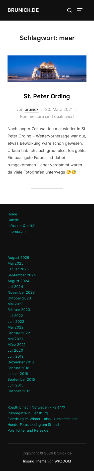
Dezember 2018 (21, 362)
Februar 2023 (19, 309)
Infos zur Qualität (22, 225)
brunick (32, 109)
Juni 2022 (16, 321)
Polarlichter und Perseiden (29, 430)
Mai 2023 (16, 304)
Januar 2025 (18, 269)
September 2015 (21, 379)
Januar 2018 (18, 373)
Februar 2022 (19, 333)
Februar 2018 (18, 368)
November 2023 (21, 292)
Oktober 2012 (19, 391)
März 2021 (16, 344)
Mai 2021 (15, 339)
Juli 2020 (15, 350)
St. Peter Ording (47, 96)
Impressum (17, 231)
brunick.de (23, 10)
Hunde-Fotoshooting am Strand (33, 424)
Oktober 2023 (19, 298)
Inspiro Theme (34, 461)
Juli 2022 (15, 315)
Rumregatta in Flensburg (28, 413)
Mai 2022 (16, 327)
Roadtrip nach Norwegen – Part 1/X (36, 407)
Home (12, 214)
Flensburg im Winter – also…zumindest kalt (43, 419)
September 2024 (22, 275)
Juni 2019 (16, 356)
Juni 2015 (15, 385)
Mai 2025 (15, 263)
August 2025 (18, 257)
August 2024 (18, 281)
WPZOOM (62, 461)
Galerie (13, 220)
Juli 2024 (15, 286)
